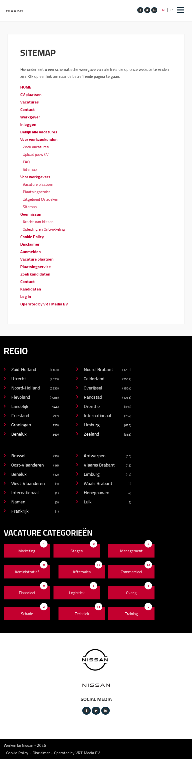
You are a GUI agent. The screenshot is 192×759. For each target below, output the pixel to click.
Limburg (107, 425)
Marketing (27, 551)
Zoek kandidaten (35, 274)
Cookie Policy (32, 236)
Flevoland (35, 397)
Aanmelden (30, 251)
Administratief (27, 571)
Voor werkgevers (35, 177)
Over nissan (30, 214)
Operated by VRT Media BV (44, 304)
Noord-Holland (35, 388)
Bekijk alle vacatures (38, 132)
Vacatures (29, 102)
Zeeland (107, 434)
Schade (27, 613)
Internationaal (107, 416)
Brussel (35, 456)
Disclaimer (30, 244)
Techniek (81, 613)
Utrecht (35, 379)
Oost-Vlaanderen (35, 465)
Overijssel (107, 388)
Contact (27, 109)
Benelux (35, 434)
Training (131, 613)
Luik (107, 502)
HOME (25, 87)
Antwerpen (107, 456)
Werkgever (30, 117)
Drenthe (107, 406)
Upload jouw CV (35, 154)
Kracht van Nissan (38, 221)
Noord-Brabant (107, 370)
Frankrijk (35, 511)
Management (131, 551)
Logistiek (76, 592)
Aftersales (82, 571)
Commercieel (131, 571)
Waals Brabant (107, 483)
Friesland (35, 416)
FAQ (26, 162)
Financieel (27, 592)
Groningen (35, 425)
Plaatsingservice (36, 191)
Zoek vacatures (36, 147)
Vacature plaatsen (38, 184)
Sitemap (30, 169)
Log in (25, 296)
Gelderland (107, 379)
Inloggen (28, 124)
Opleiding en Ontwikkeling (44, 229)
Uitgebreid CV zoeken (40, 199)
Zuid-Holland (35, 370)
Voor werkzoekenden (39, 139)
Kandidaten (30, 289)
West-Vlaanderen (35, 483)
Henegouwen (107, 493)
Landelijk (35, 406)
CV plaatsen (31, 94)
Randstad (107, 397)
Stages (76, 551)
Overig (131, 592)
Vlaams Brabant (107, 465)
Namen (35, 502)
